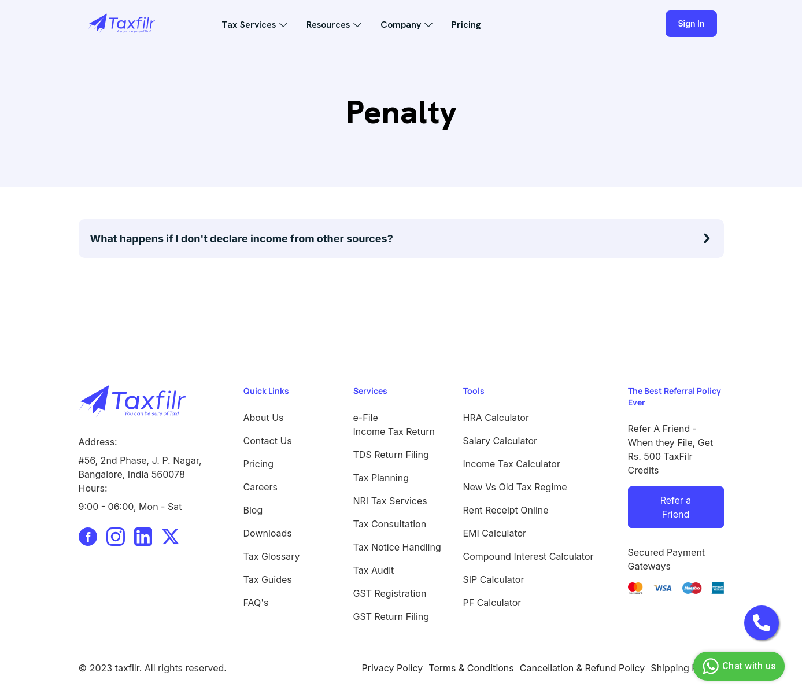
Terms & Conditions (470, 668)
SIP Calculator (493, 579)
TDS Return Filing (391, 454)
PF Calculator (492, 602)
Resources (328, 25)
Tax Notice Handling (397, 547)
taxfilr (127, 668)
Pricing (466, 25)
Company (400, 25)
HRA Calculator (496, 417)
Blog (253, 510)
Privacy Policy (392, 668)
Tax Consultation (390, 524)
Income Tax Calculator (511, 464)
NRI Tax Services (390, 501)
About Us (263, 417)
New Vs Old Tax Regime (515, 487)
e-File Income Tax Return (394, 424)
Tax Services (248, 25)
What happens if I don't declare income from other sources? (241, 238)
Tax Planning (381, 477)
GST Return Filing (391, 616)
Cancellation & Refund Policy (582, 668)
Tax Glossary (271, 556)
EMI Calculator (495, 533)
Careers (260, 487)
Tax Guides (267, 579)
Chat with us (737, 666)
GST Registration (390, 593)
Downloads (267, 533)
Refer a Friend (676, 507)
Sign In (691, 23)
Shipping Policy (684, 668)
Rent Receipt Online (506, 510)
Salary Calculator (500, 440)
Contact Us (267, 440)
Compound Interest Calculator (528, 556)
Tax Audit (373, 570)
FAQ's (256, 602)
